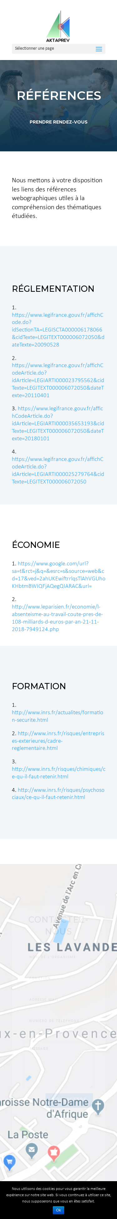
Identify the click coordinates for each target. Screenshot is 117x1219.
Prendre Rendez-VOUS (58, 120)
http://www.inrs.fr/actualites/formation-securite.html (57, 712)
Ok (58, 1210)
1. (15, 564)
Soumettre (69, 1107)
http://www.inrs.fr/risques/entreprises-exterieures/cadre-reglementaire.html (58, 741)
